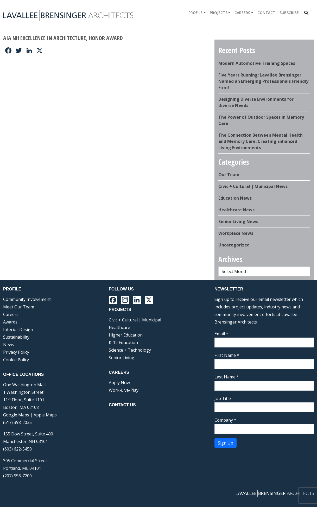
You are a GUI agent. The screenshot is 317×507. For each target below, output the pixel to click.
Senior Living (121, 357)
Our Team (228, 175)
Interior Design (18, 329)
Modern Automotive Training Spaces (256, 63)
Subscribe (289, 12)
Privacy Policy (16, 352)
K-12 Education (123, 342)
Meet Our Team (18, 307)
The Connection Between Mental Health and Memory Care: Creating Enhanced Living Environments (260, 141)
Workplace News (235, 233)
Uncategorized (234, 245)
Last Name (226, 377)
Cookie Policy (16, 360)
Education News (235, 198)
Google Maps (16, 415)
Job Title (222, 398)
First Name (226, 355)
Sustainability (16, 337)
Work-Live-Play (123, 390)
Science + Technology (130, 350)
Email (221, 334)
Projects (218, 12)
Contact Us (122, 405)
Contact (266, 12)
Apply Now (119, 382)
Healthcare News (236, 210)
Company (225, 420)
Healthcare (119, 327)
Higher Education (126, 335)
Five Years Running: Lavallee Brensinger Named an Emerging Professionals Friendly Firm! (263, 81)
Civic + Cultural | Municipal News (253, 186)
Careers (242, 12)
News (8, 344)
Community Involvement (27, 299)
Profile (195, 12)
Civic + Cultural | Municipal (135, 320)
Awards (10, 322)
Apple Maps (45, 415)
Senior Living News (238, 221)
